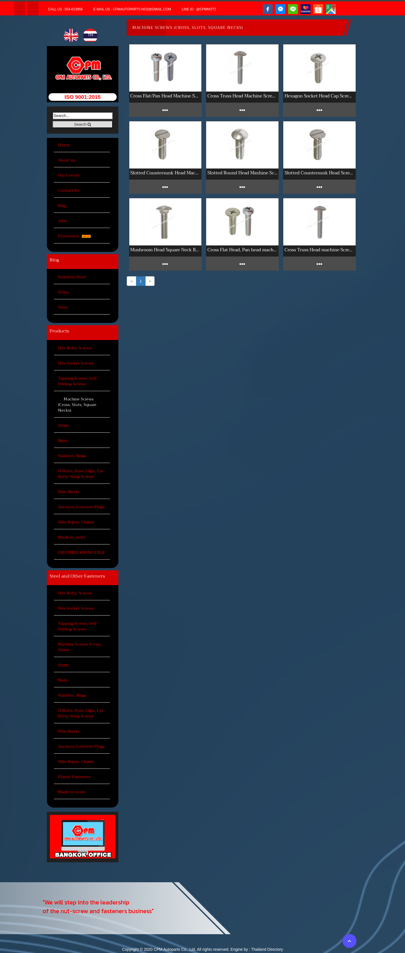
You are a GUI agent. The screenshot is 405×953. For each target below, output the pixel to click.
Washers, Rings (72, 455)
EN (71, 35)
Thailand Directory (267, 949)
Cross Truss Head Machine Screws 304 (242, 96)
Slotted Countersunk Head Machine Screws (165, 172)
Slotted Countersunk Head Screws (319, 172)
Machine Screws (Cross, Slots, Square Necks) (77, 405)
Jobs (62, 220)
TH (90, 35)
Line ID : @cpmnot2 (199, 9)
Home (64, 145)
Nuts (62, 440)
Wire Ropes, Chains (76, 522)
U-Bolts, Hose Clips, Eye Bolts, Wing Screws (80, 474)
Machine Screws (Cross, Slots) (80, 647)
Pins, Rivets (68, 491)
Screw (63, 292)
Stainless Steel (72, 276)
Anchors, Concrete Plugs (81, 506)
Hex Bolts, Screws (75, 348)
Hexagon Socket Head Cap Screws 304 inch (319, 96)
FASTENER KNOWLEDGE (81, 552)
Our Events (68, 175)
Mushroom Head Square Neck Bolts (165, 249)
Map (62, 205)
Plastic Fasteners (74, 776)
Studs (63, 425)
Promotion (75, 235)
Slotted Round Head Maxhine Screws (242, 172)
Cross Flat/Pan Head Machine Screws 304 (165, 96)
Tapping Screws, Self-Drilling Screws (78, 381)
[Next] (150, 281)
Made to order (72, 537)
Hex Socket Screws (76, 363)
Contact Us (68, 190)
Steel (63, 307)
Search (82, 124)
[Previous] (131, 281)
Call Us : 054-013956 (65, 9)
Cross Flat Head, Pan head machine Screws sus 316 (242, 249)
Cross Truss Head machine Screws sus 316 (319, 249)
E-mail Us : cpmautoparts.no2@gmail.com (132, 9)
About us (66, 160)
